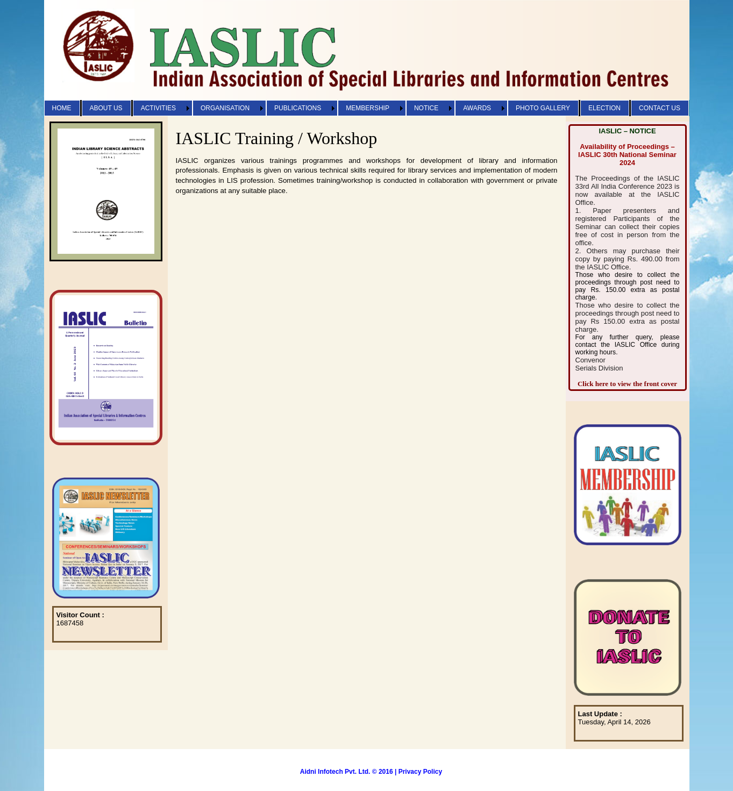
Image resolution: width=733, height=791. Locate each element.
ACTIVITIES (158, 108)
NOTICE (426, 108)
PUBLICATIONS (297, 108)
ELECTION (604, 108)
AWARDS (477, 108)
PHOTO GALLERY (543, 108)
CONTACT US (659, 108)
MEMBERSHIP (367, 108)
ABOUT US (106, 108)
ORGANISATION (225, 108)
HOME (62, 108)
